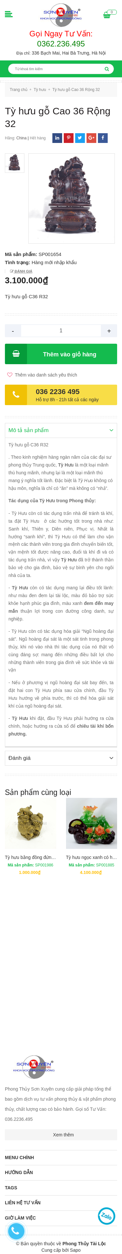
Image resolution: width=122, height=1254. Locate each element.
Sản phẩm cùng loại (38, 791)
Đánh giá (23, 271)
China (21, 138)
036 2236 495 (58, 392)
